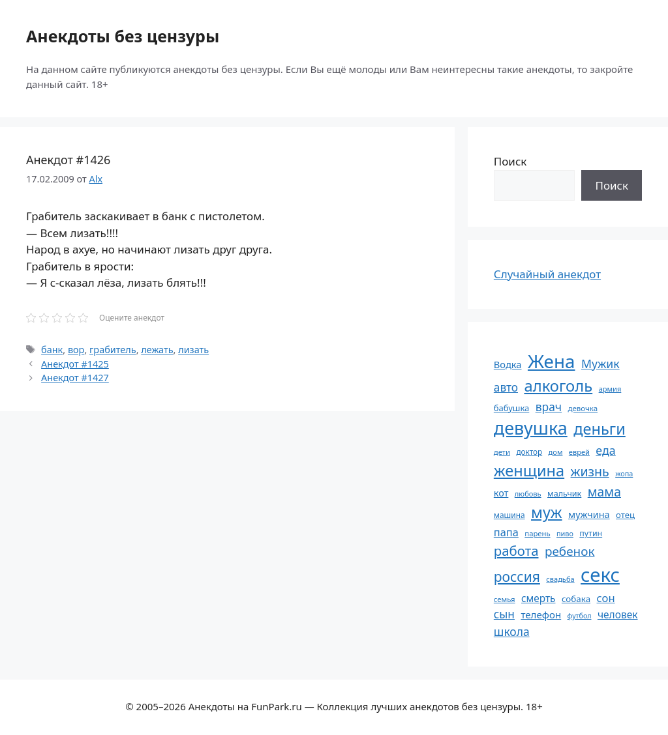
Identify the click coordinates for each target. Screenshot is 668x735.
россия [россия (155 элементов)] (517, 576)
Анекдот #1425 (75, 364)
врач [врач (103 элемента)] (549, 406)
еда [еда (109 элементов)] (605, 450)
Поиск (510, 161)
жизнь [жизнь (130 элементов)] (590, 471)
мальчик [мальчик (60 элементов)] (564, 493)
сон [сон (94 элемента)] (606, 597)
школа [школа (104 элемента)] (512, 631)
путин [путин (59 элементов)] (590, 533)
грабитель (112, 349)
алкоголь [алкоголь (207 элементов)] (558, 385)
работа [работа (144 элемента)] (516, 550)
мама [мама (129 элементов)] (604, 491)
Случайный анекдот (547, 274)
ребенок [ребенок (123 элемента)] (570, 551)
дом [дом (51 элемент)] (556, 452)
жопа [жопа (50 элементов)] (624, 473)
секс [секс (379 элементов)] (600, 575)
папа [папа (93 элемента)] (506, 532)
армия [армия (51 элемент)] (610, 389)
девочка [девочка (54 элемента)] (583, 408)
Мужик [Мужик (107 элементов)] (600, 363)
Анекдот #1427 (75, 377)
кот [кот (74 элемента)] (501, 493)
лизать (193, 349)
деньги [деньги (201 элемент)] (599, 428)
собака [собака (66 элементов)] (576, 599)
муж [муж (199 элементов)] (546, 512)
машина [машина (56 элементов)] (509, 515)
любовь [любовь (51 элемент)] (528, 493)
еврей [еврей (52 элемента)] (579, 452)
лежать (157, 349)
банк (52, 349)
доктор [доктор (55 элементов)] (529, 451)
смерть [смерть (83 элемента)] (538, 598)
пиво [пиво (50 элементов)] (564, 533)
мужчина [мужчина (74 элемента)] (589, 514)
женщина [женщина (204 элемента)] (529, 470)
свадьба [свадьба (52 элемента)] (560, 579)
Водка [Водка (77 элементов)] (508, 364)
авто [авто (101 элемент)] (506, 387)
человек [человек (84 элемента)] (618, 614)
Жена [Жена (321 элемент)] (551, 361)
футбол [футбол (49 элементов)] (580, 615)
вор (76, 349)
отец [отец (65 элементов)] (625, 515)
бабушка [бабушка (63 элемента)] (511, 408)
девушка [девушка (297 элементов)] (531, 428)
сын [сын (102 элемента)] (504, 614)
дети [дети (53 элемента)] (502, 452)
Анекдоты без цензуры (122, 36)
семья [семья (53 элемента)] (504, 599)
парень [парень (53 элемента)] (537, 533)
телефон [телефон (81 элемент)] (541, 614)
